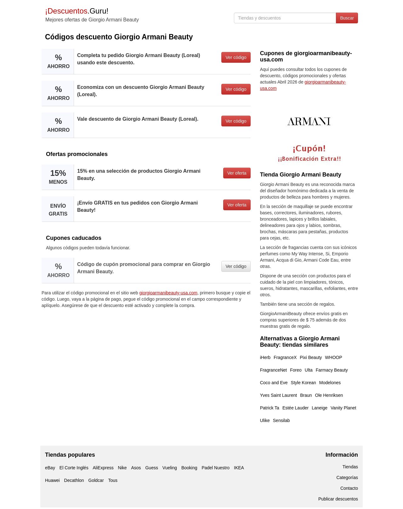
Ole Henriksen (329, 395)
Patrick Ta (269, 407)
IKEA (239, 467)
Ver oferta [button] (237, 173)
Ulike (265, 420)
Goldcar (96, 480)
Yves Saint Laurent (278, 395)
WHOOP (333, 357)
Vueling (169, 467)
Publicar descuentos (338, 498)
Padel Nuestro (216, 467)
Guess (151, 467)
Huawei (52, 480)
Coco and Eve (274, 382)
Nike (122, 467)
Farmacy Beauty (332, 370)
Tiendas (350, 466)
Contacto (349, 488)
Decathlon (74, 480)
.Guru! (76, 11)
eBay (50, 467)
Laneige (319, 407)
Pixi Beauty (311, 357)
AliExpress (103, 467)
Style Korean (303, 382)
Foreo (296, 370)
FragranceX (285, 357)
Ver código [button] (235, 57)
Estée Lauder (295, 407)
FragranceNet (273, 370)
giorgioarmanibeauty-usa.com (168, 292)
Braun (306, 395)
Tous (112, 480)
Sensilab (281, 420)
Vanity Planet (343, 407)
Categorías (347, 477)
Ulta (309, 370)
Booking (189, 467)
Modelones (330, 382)
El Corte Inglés (74, 467)
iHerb (265, 357)
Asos (136, 467)
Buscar (347, 17)
